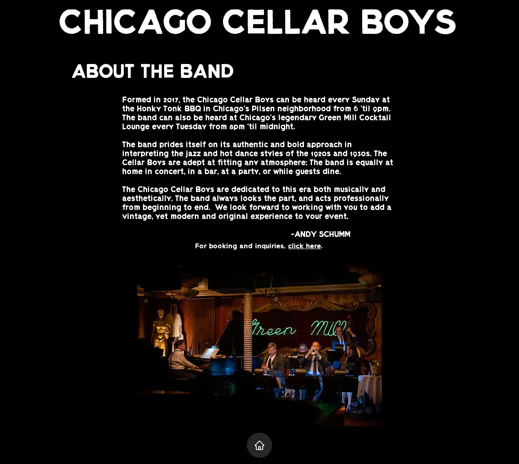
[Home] (259, 445)
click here (304, 246)
